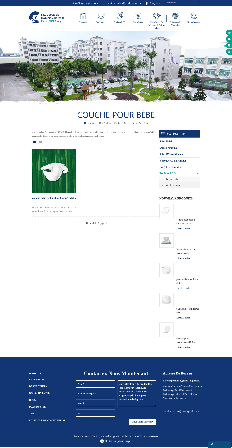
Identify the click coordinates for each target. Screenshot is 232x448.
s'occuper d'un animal (172, 161)
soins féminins (168, 149)
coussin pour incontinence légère (185, 341)
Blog (32, 401)
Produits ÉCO (121, 124)
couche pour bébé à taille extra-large (185, 223)
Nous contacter (40, 394)
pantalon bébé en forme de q (187, 312)
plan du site (37, 408)
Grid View (35, 143)
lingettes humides (170, 168)
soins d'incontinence (171, 155)
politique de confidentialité (49, 421)
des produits (105, 124)
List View (40, 143)
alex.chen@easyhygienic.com (128, 3)
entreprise (36, 380)
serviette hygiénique (171, 186)
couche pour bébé (170, 180)
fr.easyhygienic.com (88, 3)
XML (32, 414)
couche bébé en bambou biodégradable (46, 196)
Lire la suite (183, 230)
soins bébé (165, 142)
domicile (90, 124)
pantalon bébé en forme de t (187, 282)
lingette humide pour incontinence (186, 252)
